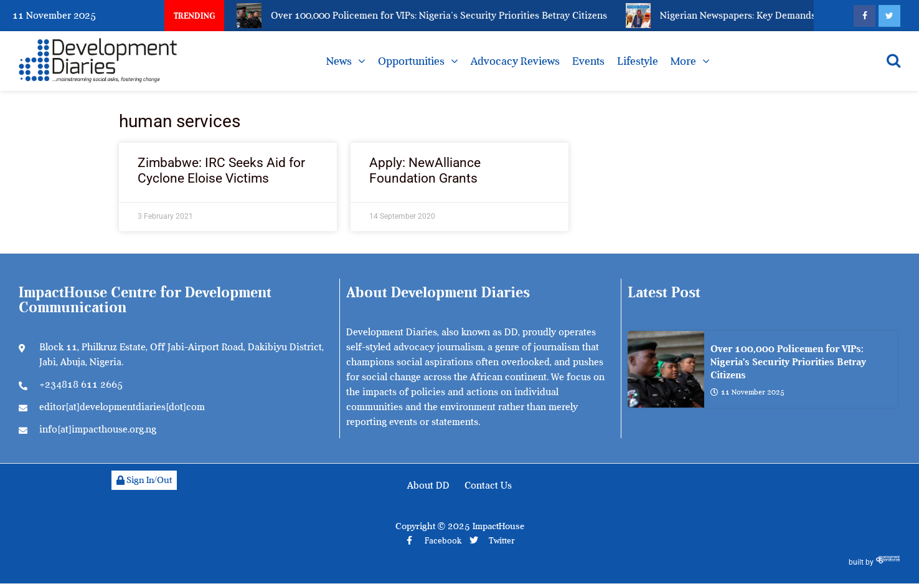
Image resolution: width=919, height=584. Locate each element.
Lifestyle (637, 61)
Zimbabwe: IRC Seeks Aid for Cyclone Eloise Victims (221, 170)
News (339, 61)
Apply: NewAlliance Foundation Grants (425, 170)
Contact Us (488, 485)
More (683, 61)
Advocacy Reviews (515, 61)
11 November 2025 (747, 392)
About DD (428, 485)
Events (588, 61)
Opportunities (411, 61)
